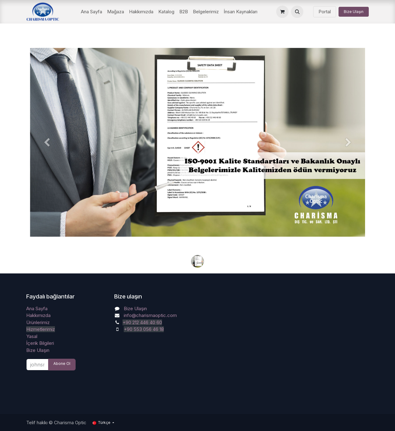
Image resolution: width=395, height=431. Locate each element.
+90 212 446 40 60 (142, 322)
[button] (297, 12)
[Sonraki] (348, 152)
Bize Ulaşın (354, 11)
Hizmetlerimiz (40, 329)
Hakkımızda (38, 315)
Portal (324, 12)
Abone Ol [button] (61, 363)
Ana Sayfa (37, 308)
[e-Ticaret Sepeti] (282, 12)
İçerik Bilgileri (40, 343)
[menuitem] (91, 12)
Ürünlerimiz (38, 322)
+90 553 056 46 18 (144, 329)
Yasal (31, 336)
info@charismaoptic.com (150, 315)
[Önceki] (47, 152)
